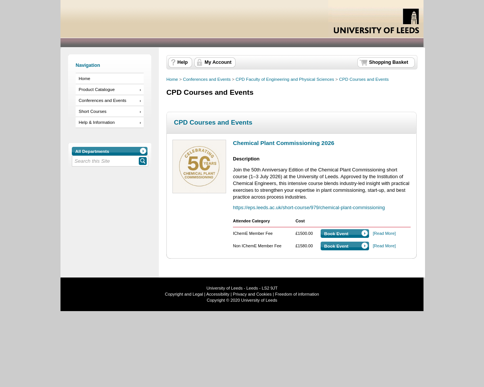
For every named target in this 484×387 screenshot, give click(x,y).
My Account (218, 62)
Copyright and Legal (184, 294)
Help (182, 62)
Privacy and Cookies (252, 294)
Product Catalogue (97, 89)
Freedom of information (297, 294)
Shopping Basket (388, 62)
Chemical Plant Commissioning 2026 (283, 143)
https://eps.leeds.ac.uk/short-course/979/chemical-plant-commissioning (309, 207)
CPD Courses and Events (364, 79)
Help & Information (97, 122)
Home (84, 78)
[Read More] (384, 233)
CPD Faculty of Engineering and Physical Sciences (285, 79)
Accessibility (217, 294)
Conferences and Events (102, 100)
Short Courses (93, 111)
